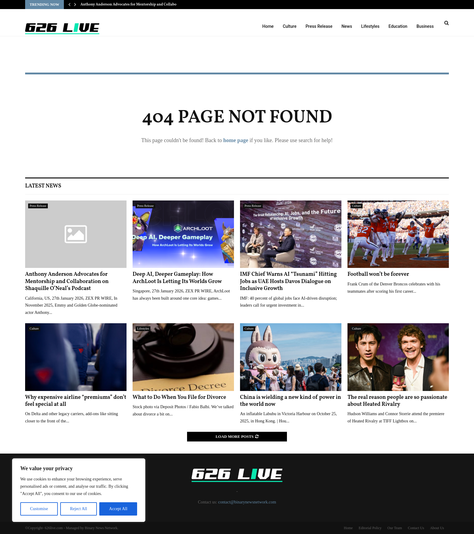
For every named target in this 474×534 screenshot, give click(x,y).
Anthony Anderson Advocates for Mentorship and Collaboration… (135, 4)
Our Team (394, 528)
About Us (437, 528)
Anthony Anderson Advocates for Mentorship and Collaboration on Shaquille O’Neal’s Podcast (67, 281)
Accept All (118, 508)
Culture (289, 26)
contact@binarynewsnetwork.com (247, 502)
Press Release (318, 26)
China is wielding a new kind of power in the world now (290, 401)
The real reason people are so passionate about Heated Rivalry (397, 401)
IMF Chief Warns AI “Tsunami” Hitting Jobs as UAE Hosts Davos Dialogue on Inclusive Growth (288, 281)
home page (235, 140)
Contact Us (416, 528)
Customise (39, 508)
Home (268, 26)
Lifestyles (370, 26)
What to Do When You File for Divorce (179, 397)
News (346, 26)
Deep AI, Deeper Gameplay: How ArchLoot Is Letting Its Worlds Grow (177, 278)
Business (425, 26)
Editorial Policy (370, 528)
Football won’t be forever (378, 274)
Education (398, 26)
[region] (78, 490)
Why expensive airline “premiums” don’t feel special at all (75, 401)
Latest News (43, 186)
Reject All (78, 508)
